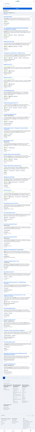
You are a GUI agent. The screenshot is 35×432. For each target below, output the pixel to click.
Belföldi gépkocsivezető (8, 140)
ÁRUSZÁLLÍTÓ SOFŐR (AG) (9, 177)
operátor (23, 394)
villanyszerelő (24, 392)
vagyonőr (23, 389)
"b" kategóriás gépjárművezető (10, 114)
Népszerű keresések (7, 383)
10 (28, 377)
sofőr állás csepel (15, 402)
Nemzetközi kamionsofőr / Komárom (11, 203)
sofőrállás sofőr (15, 401)
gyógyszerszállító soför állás (17, 394)
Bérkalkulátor (25, 428)
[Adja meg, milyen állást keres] (17, 4)
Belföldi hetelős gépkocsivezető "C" (11, 102)
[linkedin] (33, 416)
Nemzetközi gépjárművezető (9, 308)
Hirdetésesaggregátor (15, 421)
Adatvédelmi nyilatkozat (26, 424)
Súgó (2, 421)
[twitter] (30, 416)
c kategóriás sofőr (15, 389)
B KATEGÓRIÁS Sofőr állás (9, 90)
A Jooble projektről (3, 420)
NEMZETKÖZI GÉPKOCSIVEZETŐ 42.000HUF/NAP (13, 249)
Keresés (17, 8)
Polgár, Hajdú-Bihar (6, 389)
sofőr (23, 393)
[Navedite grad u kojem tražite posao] (17, 6)
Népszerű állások (6, 407)
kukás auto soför (15, 388)
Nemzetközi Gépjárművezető (9, 319)
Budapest (5, 388)
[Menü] (1, 1)
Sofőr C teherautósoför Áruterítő (10, 224)
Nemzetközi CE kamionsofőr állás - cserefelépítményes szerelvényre (15, 283)
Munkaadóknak (14, 420)
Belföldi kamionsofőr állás (9, 41)
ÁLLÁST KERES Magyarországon (27, 421)
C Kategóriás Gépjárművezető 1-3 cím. (11, 261)
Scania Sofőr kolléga (8, 16)
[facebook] (28, 416)
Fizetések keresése (26, 425)
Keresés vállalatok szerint (26, 426)
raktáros (23, 396)
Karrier (2, 424)
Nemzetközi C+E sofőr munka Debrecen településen (14, 330)
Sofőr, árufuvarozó (7, 190)
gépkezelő (23, 398)
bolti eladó (23, 388)
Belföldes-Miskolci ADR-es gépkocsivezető (12, 165)
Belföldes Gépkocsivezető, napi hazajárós (12, 154)
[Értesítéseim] (33, 1)
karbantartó (23, 397)
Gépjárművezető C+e (8, 64)
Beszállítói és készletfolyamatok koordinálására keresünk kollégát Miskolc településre (15, 354)
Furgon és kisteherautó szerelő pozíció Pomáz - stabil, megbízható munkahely (14, 295)
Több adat (6, 13)
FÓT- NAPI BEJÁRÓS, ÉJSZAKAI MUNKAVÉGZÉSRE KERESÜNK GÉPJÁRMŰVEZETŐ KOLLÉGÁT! (16, 29)
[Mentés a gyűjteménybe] (31, 17)
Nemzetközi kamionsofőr (9, 271)
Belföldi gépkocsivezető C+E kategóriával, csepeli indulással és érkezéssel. (16, 129)
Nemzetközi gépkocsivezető (9, 212)
